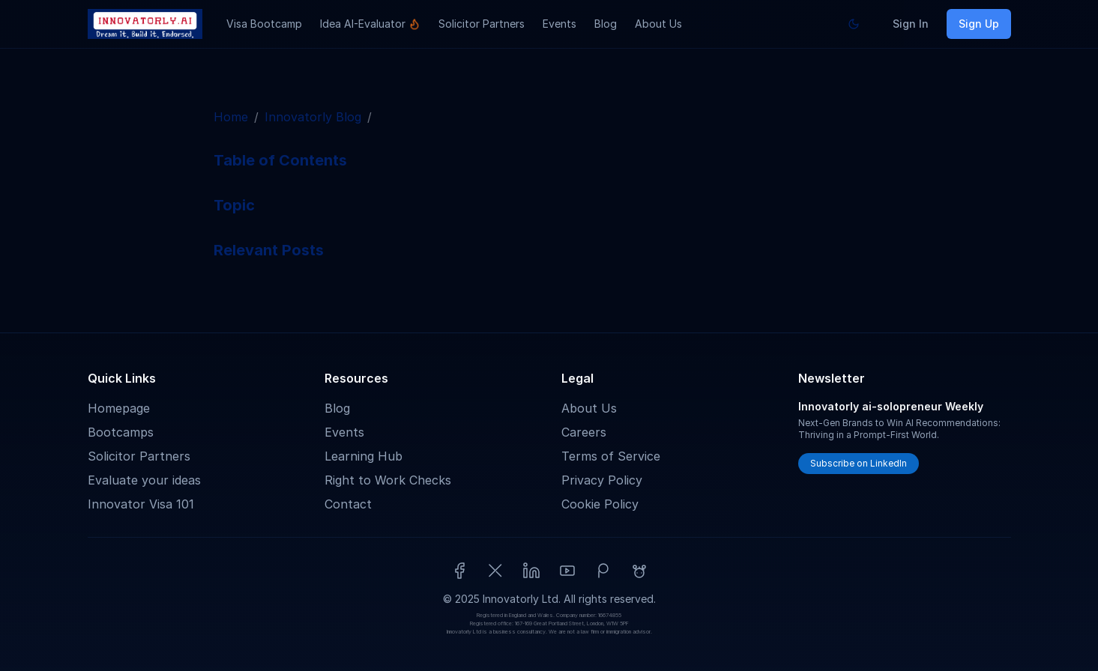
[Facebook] (459, 571)
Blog (605, 23)
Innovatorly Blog (313, 116)
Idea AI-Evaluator (370, 23)
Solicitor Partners (481, 23)
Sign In (911, 23)
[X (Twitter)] (495, 571)
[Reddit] (639, 571)
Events (559, 23)
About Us (658, 23)
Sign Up (979, 23)
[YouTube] (567, 571)
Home (231, 116)
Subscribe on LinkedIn (858, 463)
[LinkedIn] (531, 571)
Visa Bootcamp (264, 23)
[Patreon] (603, 571)
